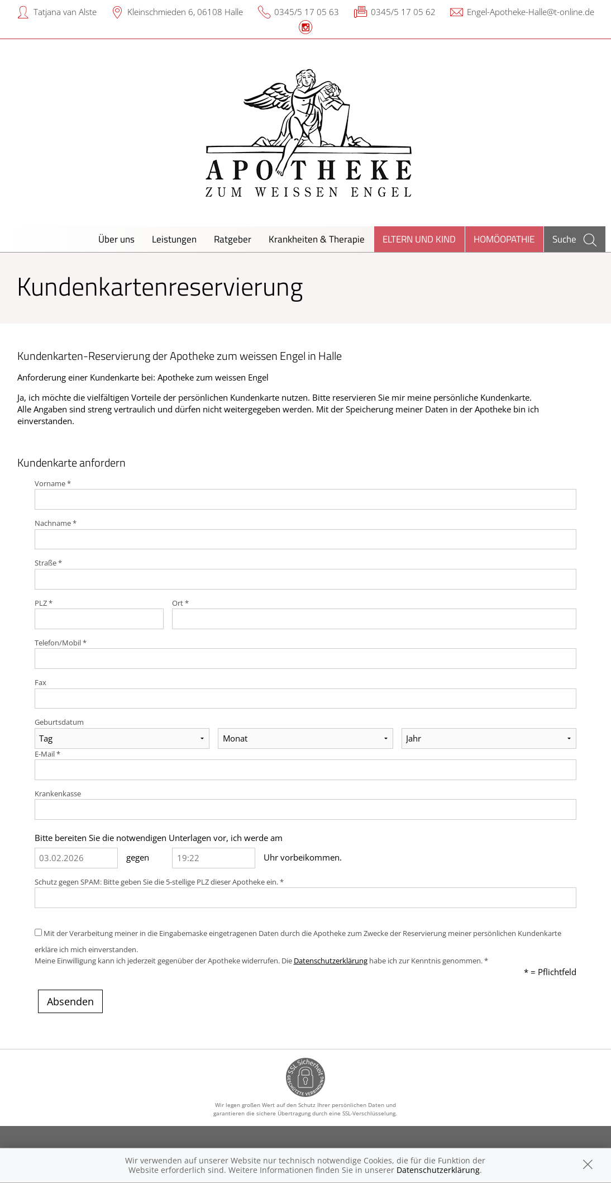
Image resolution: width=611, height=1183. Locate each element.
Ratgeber (232, 238)
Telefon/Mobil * (61, 643)
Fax (40, 682)
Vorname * (53, 483)
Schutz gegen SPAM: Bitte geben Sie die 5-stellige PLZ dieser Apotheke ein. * (159, 882)
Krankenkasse (58, 793)
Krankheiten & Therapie (317, 238)
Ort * (180, 603)
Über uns (116, 238)
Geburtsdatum (59, 722)
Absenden (70, 1001)
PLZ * (43, 603)
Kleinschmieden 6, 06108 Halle (185, 11)
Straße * (48, 563)
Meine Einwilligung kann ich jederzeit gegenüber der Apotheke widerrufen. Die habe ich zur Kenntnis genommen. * (261, 961)
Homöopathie (504, 238)
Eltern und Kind (419, 238)
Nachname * (56, 523)
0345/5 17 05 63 (306, 11)
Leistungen (174, 238)
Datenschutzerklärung (330, 961)
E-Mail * (47, 754)
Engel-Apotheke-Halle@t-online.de (530, 11)
